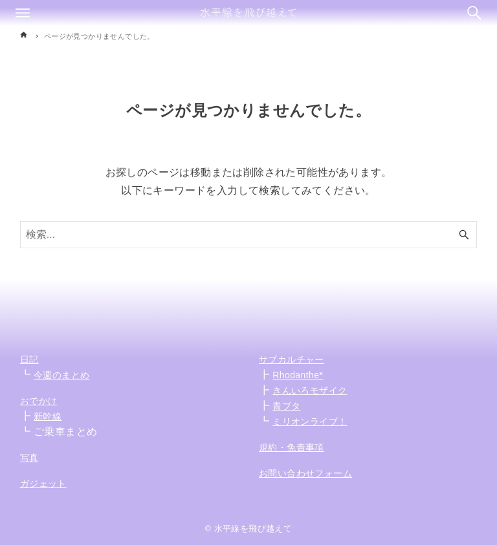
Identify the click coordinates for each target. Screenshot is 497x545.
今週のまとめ (61, 375)
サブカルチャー (291, 359)
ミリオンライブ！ (309, 421)
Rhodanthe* (297, 375)
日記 (29, 359)
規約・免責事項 (291, 447)
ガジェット (43, 483)
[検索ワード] (249, 234)
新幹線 (47, 416)
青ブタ (286, 406)
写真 (29, 458)
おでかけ (39, 401)
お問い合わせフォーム (305, 473)
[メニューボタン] (23, 13)
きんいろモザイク (309, 390)
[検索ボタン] (474, 13)
